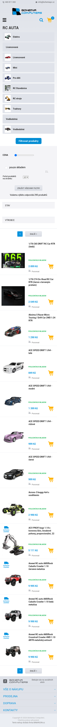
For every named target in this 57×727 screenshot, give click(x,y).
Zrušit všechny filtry (28, 188)
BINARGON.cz (39, 723)
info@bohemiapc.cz (46, 2)
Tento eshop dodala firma (22, 723)
